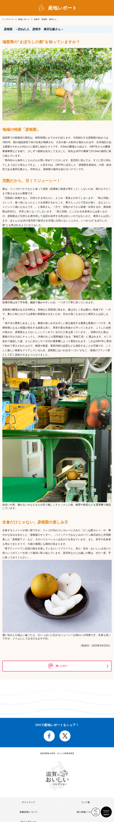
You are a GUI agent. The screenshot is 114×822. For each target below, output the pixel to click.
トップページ (8, 19)
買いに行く (62, 666)
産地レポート (23, 19)
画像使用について (28, 812)
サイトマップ (28, 802)
